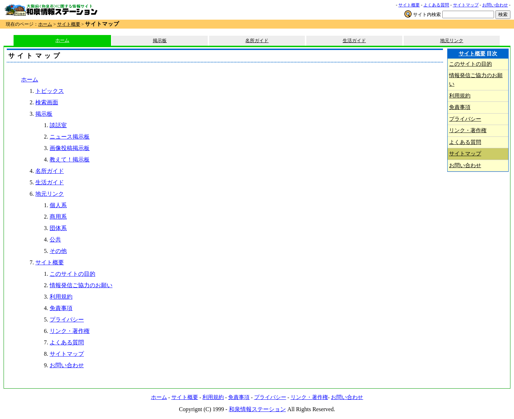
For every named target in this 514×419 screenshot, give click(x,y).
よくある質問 (436, 5)
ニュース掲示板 (70, 137)
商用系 (58, 217)
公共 (55, 239)
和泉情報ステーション (257, 409)
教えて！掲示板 (70, 159)
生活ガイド (354, 40)
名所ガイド (256, 40)
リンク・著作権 (70, 331)
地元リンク (451, 40)
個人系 (58, 205)
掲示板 (160, 40)
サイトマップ (466, 5)
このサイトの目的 (72, 274)
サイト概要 (409, 5)
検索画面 (46, 102)
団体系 (58, 228)
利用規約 (61, 297)
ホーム (45, 24)
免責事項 (61, 308)
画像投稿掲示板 (70, 148)
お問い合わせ (495, 5)
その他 (58, 251)
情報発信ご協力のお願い (81, 285)
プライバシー (67, 319)
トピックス (49, 91)
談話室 (58, 125)
